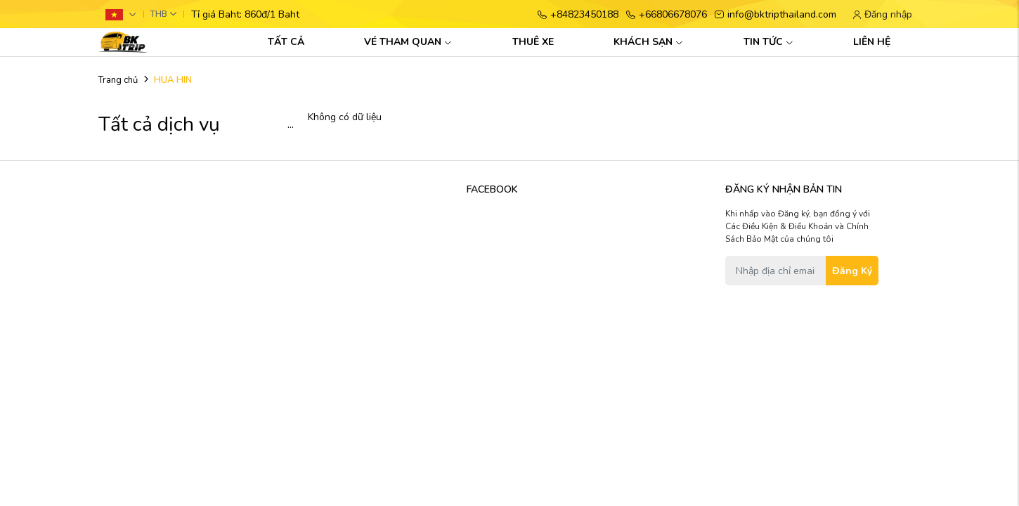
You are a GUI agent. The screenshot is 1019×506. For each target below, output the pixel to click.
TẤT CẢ (286, 41)
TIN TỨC (768, 41)
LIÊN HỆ (871, 41)
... (290, 124)
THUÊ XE (533, 41)
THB (158, 14)
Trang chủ (118, 80)
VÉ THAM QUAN (408, 41)
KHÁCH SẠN (648, 41)
